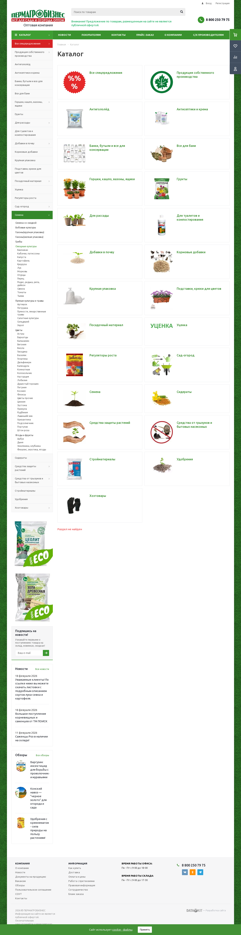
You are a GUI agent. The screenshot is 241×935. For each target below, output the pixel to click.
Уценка (19, 189)
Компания (22, 863)
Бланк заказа (76, 894)
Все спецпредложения (34, 44)
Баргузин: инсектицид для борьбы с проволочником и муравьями (41, 769)
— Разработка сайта (206, 910)
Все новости (42, 669)
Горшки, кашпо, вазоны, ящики (34, 104)
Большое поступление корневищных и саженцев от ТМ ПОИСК (31, 717)
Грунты (19, 114)
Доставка (74, 872)
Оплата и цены (77, 876)
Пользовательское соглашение (33, 889)
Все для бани (22, 93)
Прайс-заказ (145, 35)
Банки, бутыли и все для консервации (28, 83)
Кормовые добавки (26, 151)
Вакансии (20, 881)
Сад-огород (34, 206)
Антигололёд (22, 64)
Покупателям (91, 35)
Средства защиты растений (34, 468)
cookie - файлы (122, 929)
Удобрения (21, 499)
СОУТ (18, 894)
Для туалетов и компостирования (25, 133)
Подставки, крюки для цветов (28, 170)
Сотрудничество (78, 889)
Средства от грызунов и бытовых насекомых (34, 480)
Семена (34, 215)
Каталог (25, 35)
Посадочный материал (34, 181)
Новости (64, 35)
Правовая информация (81, 885)
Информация (77, 863)
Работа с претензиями (81, 881)
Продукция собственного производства (34, 54)
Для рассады (34, 123)
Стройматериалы (25, 490)
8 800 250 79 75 (218, 19)
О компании (173, 35)
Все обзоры (42, 755)
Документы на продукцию (30, 876)
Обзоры (20, 885)
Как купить (74, 868)
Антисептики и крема (27, 72)
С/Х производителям (208, 35)
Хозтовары (34, 508)
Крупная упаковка (25, 160)
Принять (145, 929)
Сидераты (21, 457)
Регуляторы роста (25, 198)
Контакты (118, 35)
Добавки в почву (34, 143)
